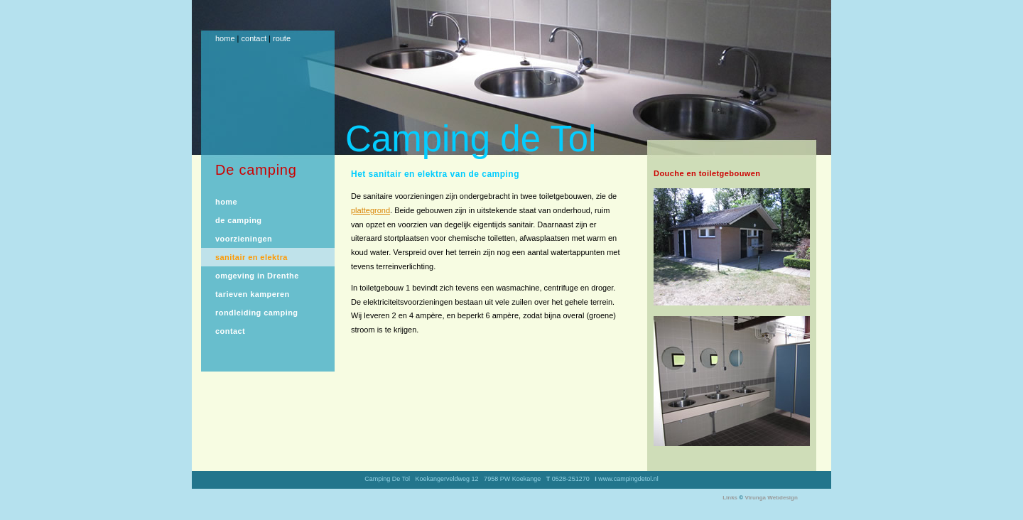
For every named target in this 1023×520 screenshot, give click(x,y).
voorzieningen (243, 238)
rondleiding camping (256, 312)
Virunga (755, 497)
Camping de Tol (470, 139)
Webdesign (782, 497)
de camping (238, 220)
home (225, 38)
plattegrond (370, 210)
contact (254, 38)
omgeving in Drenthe (257, 275)
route (282, 38)
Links (729, 497)
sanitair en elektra (251, 257)
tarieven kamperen (252, 294)
